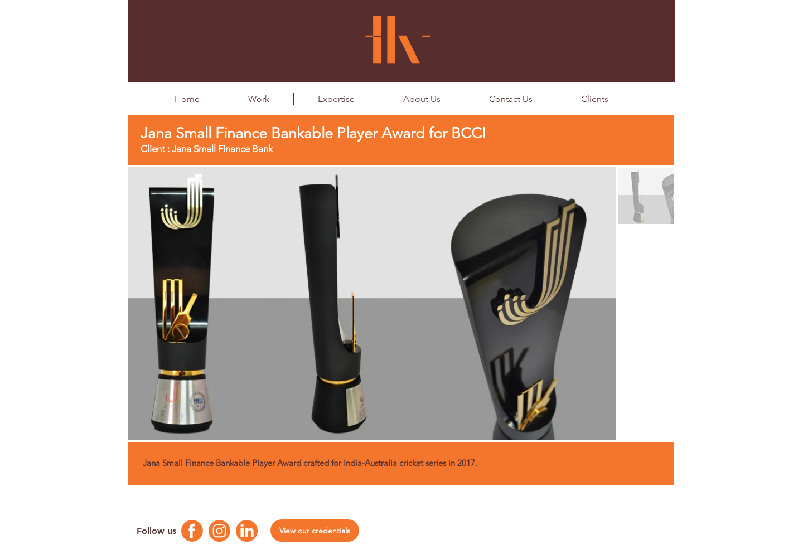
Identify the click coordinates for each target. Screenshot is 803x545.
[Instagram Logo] (219, 531)
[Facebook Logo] (192, 531)
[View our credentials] (314, 530)
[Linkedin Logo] (247, 531)
